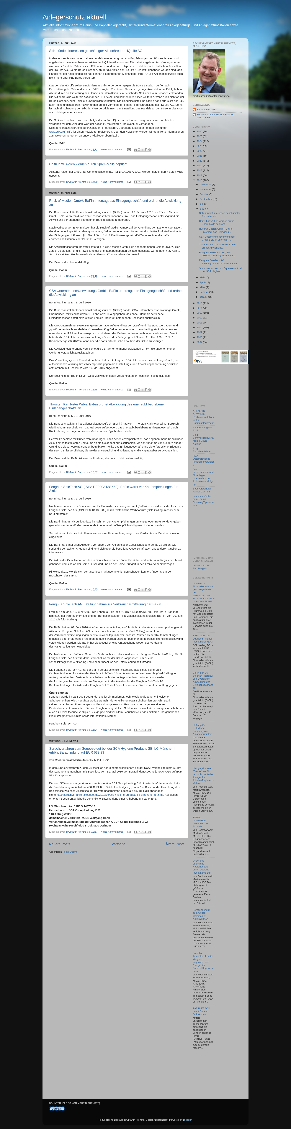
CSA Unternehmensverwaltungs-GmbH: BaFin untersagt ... (217, 238)
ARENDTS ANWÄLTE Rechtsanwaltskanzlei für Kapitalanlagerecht (203, 417)
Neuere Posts (59, 844)
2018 (200, 170)
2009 (200, 332)
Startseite (117, 844)
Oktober (204, 194)
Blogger (187, 1119)
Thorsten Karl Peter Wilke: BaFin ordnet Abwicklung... (217, 246)
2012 (200, 317)
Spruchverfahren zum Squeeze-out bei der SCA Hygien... (220, 270)
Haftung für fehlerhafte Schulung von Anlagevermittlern (202, 730)
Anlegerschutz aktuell (74, 17)
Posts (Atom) (70, 851)
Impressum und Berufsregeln (201, 567)
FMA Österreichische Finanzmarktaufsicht (204, 460)
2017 (200, 175)
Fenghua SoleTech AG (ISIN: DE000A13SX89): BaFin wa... (217, 254)
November (206, 189)
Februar (204, 292)
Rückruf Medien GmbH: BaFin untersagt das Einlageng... (216, 230)
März (203, 287)
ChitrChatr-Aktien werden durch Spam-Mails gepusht (88, 164)
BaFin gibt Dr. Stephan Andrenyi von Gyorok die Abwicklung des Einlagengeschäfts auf (203, 680)
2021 (200, 155)
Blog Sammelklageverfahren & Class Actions (203, 439)
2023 (200, 146)
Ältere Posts (175, 844)
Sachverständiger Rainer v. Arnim (202, 490)
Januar (204, 296)
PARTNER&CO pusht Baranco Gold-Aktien (201, 1011)
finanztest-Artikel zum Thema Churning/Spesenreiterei (203, 501)
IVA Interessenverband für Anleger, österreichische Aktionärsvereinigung (203, 477)
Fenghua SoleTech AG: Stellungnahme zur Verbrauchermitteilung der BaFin (105, 604)
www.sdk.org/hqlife (60, 131)
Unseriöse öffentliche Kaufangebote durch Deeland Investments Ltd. (202, 866)
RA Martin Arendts (207, 109)
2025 (200, 136)
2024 (200, 141)
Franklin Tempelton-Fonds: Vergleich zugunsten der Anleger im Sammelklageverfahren (203, 962)
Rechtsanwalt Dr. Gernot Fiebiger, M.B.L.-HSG (215, 116)
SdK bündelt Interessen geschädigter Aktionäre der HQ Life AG (95, 51)
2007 (200, 342)
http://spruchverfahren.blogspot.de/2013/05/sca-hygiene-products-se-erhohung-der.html (110, 794)
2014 (200, 308)
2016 (200, 180)
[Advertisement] (209, 384)
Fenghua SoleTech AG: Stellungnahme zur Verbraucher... (219, 262)
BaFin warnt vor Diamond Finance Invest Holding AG (203, 638)
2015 (200, 303)
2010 (200, 327)
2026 (200, 131)
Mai (202, 277)
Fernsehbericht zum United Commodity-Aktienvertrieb (201, 914)
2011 (200, 322)
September (206, 199)
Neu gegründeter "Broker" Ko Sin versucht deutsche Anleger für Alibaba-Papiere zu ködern (203, 776)
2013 (200, 312)
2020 (200, 160)
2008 (200, 337)
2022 (200, 150)
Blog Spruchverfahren (202, 450)
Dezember (206, 184)
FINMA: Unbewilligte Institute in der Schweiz (201, 822)
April (202, 282)
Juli (202, 204)
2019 (200, 165)
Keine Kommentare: (112, 149)
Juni (202, 209)
